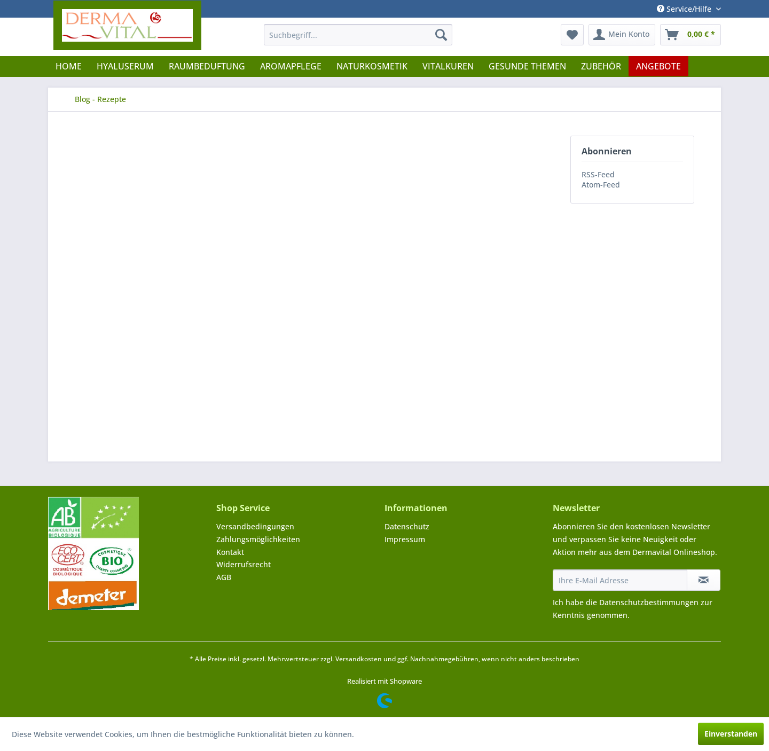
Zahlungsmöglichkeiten (258, 539)
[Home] (68, 66)
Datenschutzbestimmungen (649, 602)
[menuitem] (358, 34)
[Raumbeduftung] (207, 66)
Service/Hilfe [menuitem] (685, 9)
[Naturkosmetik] (372, 66)
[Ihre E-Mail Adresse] (620, 580)
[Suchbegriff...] (358, 34)
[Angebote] (658, 66)
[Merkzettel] (572, 34)
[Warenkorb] (690, 34)
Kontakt (230, 552)
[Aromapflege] (291, 66)
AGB (223, 577)
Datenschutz (406, 526)
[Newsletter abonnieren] (703, 580)
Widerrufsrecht (243, 564)
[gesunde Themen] (527, 66)
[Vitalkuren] (448, 66)
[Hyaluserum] (125, 66)
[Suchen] (441, 34)
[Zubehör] (601, 66)
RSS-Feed (598, 174)
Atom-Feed (601, 184)
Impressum (404, 539)
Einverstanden (730, 734)
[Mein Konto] (621, 34)
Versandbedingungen (255, 526)
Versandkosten (358, 658)
